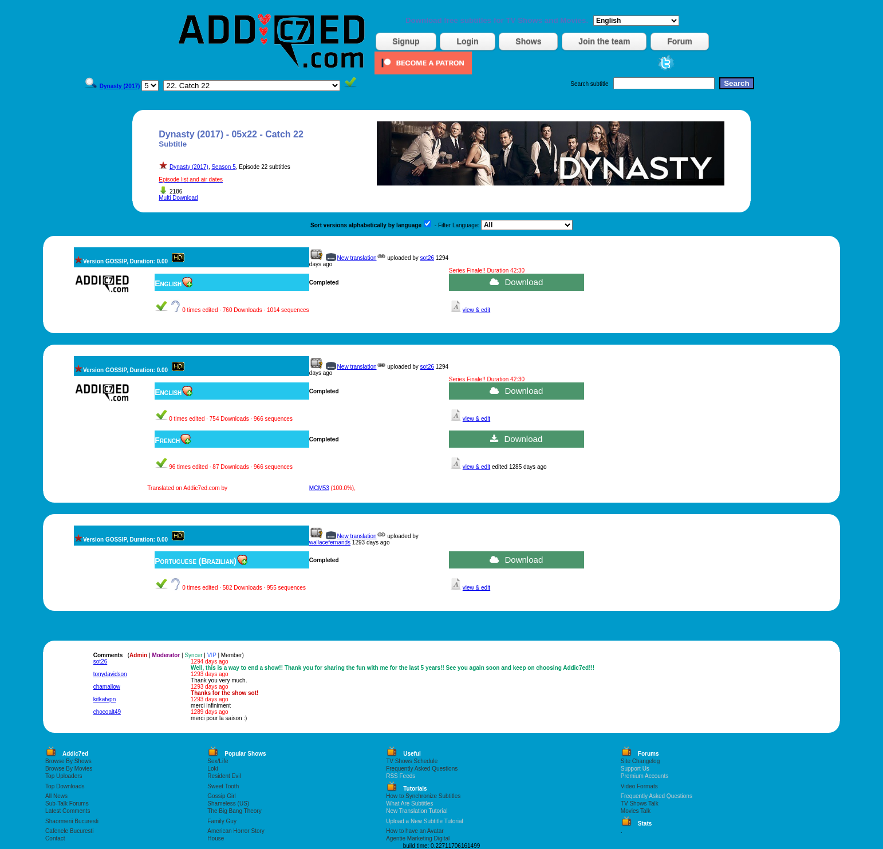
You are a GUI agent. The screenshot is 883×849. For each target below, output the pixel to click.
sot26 (427, 258)
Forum (679, 41)
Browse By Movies (68, 768)
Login (467, 41)
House (215, 838)
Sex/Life (217, 761)
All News (56, 796)
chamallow (106, 687)
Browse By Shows (68, 761)
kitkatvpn (104, 699)
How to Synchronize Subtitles (423, 796)
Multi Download (178, 198)
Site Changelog (640, 761)
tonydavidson (110, 674)
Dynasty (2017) (188, 167)
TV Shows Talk (640, 803)
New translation (357, 258)
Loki (212, 768)
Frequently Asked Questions (422, 768)
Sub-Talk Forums (67, 803)
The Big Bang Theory (234, 811)
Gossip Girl (221, 796)
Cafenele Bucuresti (69, 831)
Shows (528, 41)
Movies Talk (636, 811)
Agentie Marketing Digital (418, 838)
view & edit (476, 310)
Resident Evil (224, 776)
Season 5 (223, 167)
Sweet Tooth (223, 786)
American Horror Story (235, 831)
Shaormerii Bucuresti (71, 821)
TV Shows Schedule (411, 761)
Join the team (604, 41)
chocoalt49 (107, 712)
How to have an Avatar (414, 831)
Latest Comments (67, 811)
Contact (55, 838)
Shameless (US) (228, 803)
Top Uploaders (63, 776)
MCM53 (319, 488)
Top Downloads (64, 786)
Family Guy (221, 821)
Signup (405, 41)
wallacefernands (329, 542)
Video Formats (639, 786)
